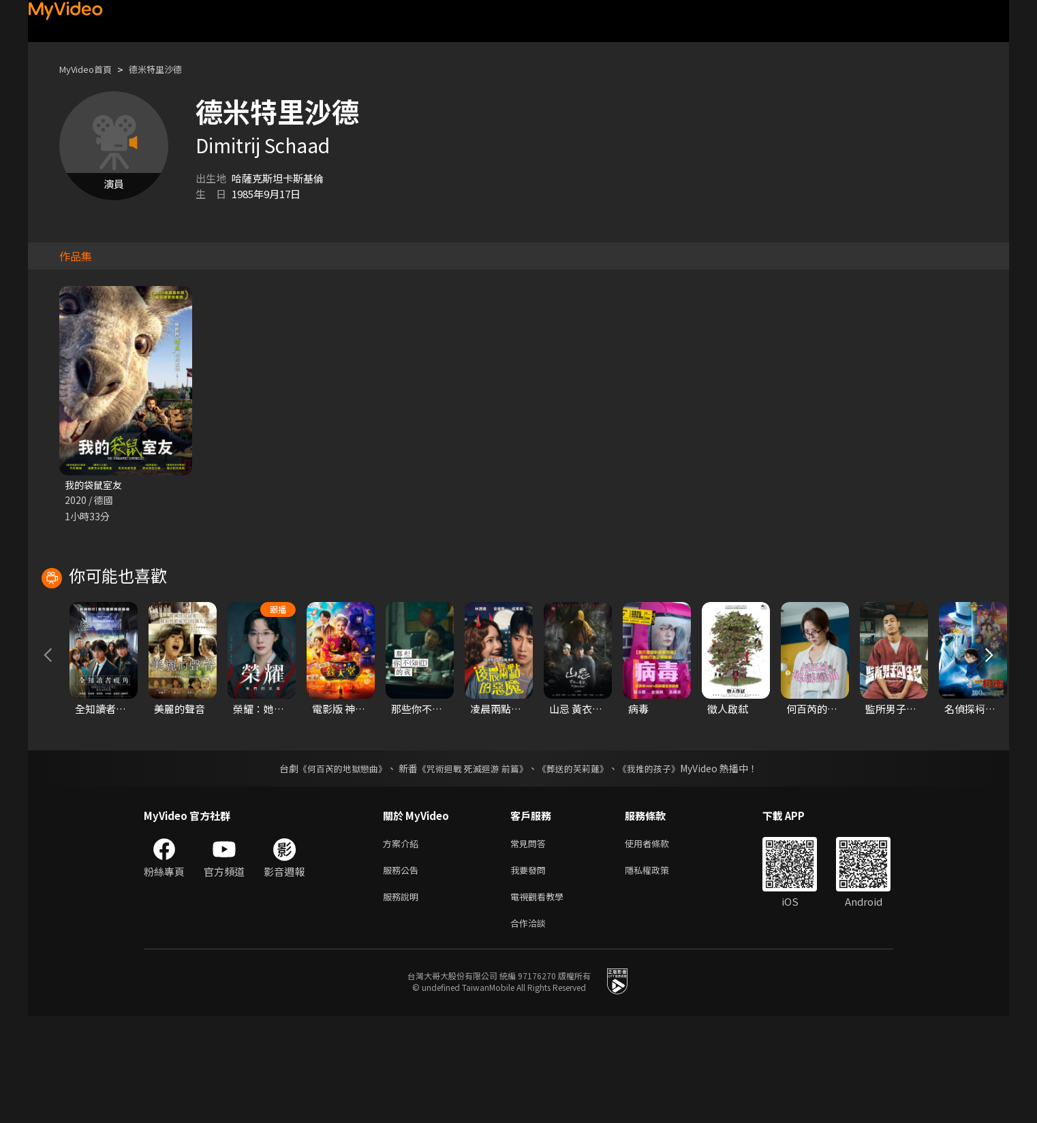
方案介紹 (403, 943)
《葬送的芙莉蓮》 (578, 867)
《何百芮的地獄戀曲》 (334, 867)
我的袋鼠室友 (95, 485)
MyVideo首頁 (90, 69)
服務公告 (403, 971)
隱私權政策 (658, 971)
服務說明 (403, 1000)
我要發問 (530, 971)
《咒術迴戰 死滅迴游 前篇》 (471, 867)
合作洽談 (530, 1029)
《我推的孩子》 (659, 867)
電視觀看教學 (541, 1000)
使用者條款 (658, 943)
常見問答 (530, 943)
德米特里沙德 (169, 69)
